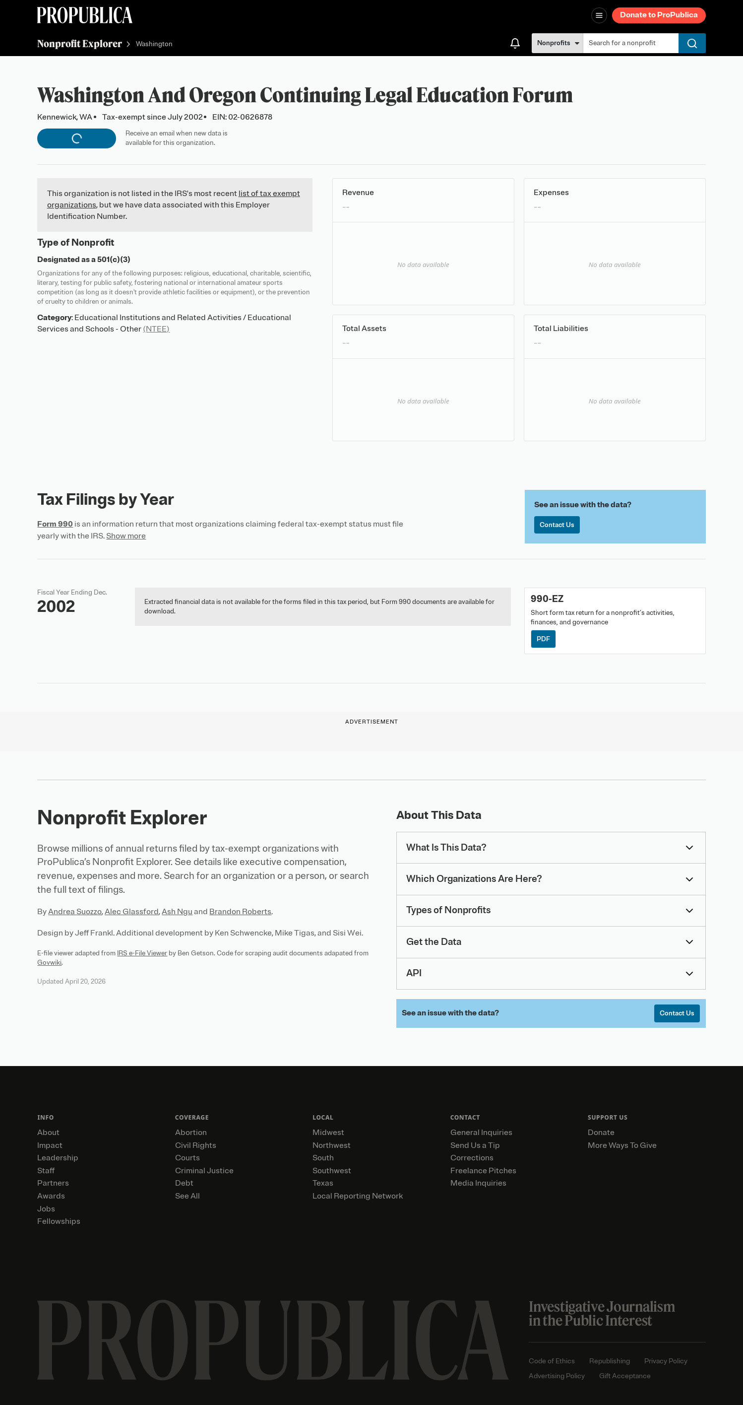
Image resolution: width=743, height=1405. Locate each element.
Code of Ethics (552, 1361)
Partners (53, 1183)
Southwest (331, 1171)
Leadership (57, 1158)
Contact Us (557, 525)
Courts (187, 1158)
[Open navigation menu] (599, 15)
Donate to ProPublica (659, 15)
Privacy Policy (665, 1361)
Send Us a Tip (475, 1145)
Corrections (472, 1158)
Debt (184, 1183)
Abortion (191, 1132)
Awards (51, 1196)
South (323, 1158)
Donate (601, 1132)
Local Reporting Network (357, 1196)
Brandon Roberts (240, 912)
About (48, 1132)
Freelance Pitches (483, 1171)
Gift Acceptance (625, 1376)
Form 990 (55, 524)
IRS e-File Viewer (142, 953)
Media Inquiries (478, 1183)
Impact (49, 1145)
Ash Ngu (177, 912)
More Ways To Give (622, 1145)
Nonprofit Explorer (79, 43)
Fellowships (58, 1221)
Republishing (609, 1361)
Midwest (328, 1132)
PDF (543, 639)
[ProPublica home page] (273, 1340)
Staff (46, 1171)
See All (187, 1196)
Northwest (331, 1145)
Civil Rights (195, 1145)
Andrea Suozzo (75, 912)
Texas (322, 1183)
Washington (154, 44)
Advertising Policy (557, 1376)
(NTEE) (156, 329)
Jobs (46, 1209)
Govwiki (49, 962)
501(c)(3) (113, 260)
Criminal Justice (204, 1171)
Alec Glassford (132, 912)
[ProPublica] (84, 15)
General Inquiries (481, 1132)
